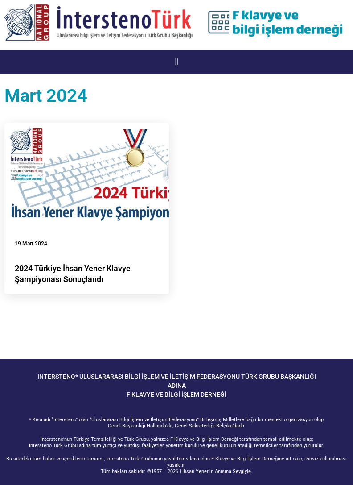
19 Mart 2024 (31, 243)
